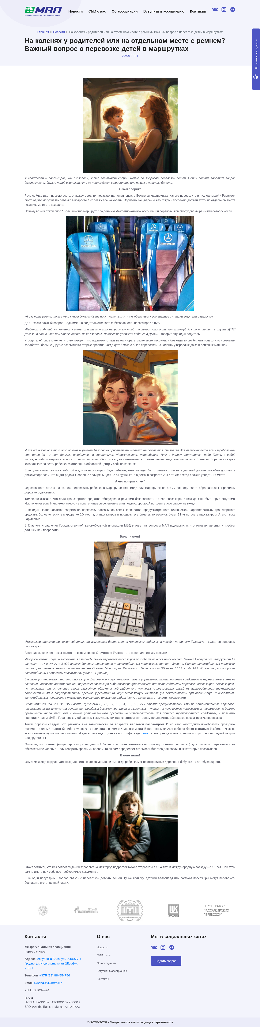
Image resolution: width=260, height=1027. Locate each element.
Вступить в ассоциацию (163, 11)
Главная (43, 32)
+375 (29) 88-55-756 (54, 975)
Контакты (198, 11)
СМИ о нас (97, 11)
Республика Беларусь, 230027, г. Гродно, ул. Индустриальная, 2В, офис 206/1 (53, 963)
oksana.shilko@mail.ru (48, 983)
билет (145, 733)
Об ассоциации (125, 11)
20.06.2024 (130, 56)
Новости (75, 11)
